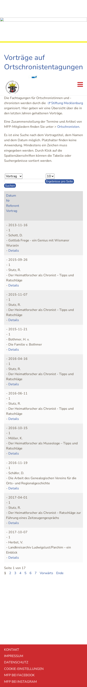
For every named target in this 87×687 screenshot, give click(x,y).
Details (13, 172)
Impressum (13, 578)
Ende (60, 495)
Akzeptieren (43, 650)
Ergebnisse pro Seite (59, 103)
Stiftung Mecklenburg (67, 25)
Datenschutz (16, 584)
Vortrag (11, 132)
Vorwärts (46, 495)
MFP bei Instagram (20, 603)
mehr (43, 661)
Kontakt (11, 571)
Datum (11, 117)
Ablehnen (43, 639)
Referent (12, 127)
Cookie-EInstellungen (24, 590)
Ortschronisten (68, 48)
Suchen (10, 107)
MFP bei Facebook (19, 597)
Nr (8, 122)
